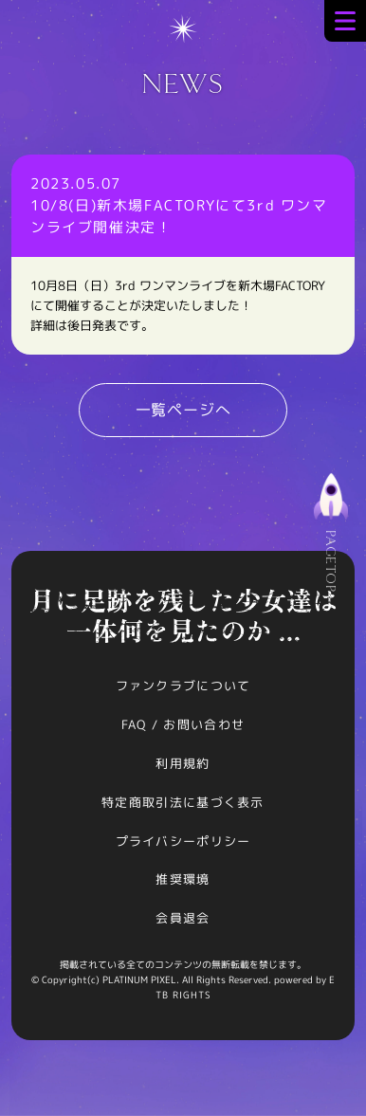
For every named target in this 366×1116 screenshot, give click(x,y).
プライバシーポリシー (183, 841)
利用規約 (183, 763)
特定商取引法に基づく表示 (183, 802)
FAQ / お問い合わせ (183, 724)
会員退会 (183, 917)
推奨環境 (183, 878)
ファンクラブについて (183, 685)
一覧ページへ (183, 409)
